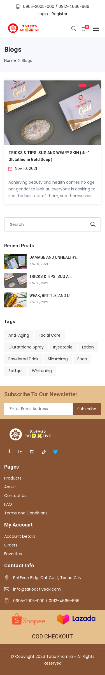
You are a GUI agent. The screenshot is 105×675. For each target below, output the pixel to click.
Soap (82, 359)
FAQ (8, 504)
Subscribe (86, 408)
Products (13, 478)
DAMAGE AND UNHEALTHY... (54, 257)
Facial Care (49, 335)
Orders (10, 545)
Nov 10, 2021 (22, 168)
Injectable (63, 347)
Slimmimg (58, 359)
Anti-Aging (18, 335)
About (10, 487)
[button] (83, 85)
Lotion (88, 347)
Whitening (42, 371)
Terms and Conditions (26, 513)
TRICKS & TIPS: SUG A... (50, 276)
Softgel (15, 371)
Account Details (19, 536)
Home (10, 60)
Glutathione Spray (26, 347)
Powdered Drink (23, 359)
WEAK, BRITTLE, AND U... (51, 295)
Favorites (13, 554)
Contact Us (15, 495)
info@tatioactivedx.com (37, 589)
